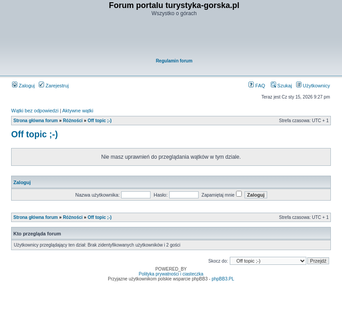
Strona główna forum (35, 120)
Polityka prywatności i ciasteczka (170, 274)
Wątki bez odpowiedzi (34, 110)
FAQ (256, 85)
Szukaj (281, 85)
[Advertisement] (174, 38)
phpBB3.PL (223, 278)
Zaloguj (23, 85)
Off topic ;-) (100, 120)
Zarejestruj (54, 85)
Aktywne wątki (78, 110)
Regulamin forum (174, 60)
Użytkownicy (313, 85)
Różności (72, 120)
